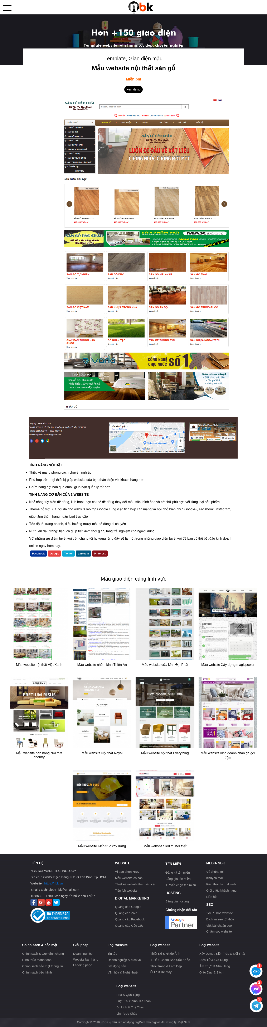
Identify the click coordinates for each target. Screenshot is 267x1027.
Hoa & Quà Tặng (128, 994)
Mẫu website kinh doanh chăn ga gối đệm (228, 755)
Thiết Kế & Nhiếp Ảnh (165, 953)
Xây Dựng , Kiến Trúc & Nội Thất (222, 953)
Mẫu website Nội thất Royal (102, 753)
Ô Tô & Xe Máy (160, 972)
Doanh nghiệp (83, 953)
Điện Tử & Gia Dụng (213, 960)
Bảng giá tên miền (177, 878)
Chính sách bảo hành (37, 972)
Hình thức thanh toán (37, 960)
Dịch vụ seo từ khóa (220, 919)
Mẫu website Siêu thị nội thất (165, 846)
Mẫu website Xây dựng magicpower (227, 664)
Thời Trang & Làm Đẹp (166, 966)
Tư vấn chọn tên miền (180, 885)
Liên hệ (211, 896)
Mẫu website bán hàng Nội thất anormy (39, 755)
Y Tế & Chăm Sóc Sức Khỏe (170, 960)
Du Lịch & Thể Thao (130, 1007)
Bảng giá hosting (177, 901)
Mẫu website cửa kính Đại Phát (165, 664)
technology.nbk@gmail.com (60, 889)
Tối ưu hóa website (219, 913)
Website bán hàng (85, 959)
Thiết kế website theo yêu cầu (135, 884)
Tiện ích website (126, 890)
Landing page (82, 965)
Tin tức (112, 953)
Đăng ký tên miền (177, 872)
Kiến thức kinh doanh (221, 884)
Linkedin (83, 553)
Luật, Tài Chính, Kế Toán (133, 1001)
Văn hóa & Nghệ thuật (123, 972)
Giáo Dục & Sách (211, 972)
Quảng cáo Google (128, 906)
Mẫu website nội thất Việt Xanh (39, 664)
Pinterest (100, 553)
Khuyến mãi (214, 878)
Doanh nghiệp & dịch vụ (124, 960)
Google (54, 553)
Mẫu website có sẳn (128, 878)
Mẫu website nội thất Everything (165, 753)
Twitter (68, 553)
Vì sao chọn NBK (127, 871)
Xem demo (133, 89)
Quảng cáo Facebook (130, 919)
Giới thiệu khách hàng (221, 890)
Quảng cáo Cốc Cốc (129, 925)
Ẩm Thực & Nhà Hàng (214, 966)
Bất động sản (117, 966)
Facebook (38, 553)
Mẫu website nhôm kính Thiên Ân (102, 664)
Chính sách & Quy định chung (43, 953)
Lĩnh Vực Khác (126, 1013)
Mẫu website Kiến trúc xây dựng (102, 846)
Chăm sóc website (219, 931)
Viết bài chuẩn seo (219, 925)
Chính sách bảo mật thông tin (42, 966)
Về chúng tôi (215, 871)
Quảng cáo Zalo (126, 913)
